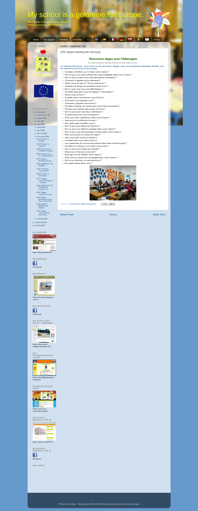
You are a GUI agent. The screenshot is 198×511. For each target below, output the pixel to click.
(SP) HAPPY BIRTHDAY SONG (42, 206)
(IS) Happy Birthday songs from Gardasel (44, 199)
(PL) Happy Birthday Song (43, 160)
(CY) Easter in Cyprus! (42, 145)
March (40, 133)
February (41, 136)
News (36, 39)
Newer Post (67, 214)
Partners (64, 39)
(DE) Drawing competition (42, 170)
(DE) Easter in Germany (42, 175)
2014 (38, 222)
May (39, 127)
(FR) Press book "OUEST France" (44, 150)
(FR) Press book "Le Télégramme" (44, 155)
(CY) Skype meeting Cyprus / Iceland (44, 180)
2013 (38, 225)
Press (156, 39)
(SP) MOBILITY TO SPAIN (44, 165)
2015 (38, 112)
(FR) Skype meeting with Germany (43, 213)
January (40, 219)
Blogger (136, 504)
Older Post (159, 214)
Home (113, 214)
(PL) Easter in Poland (42, 140)
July (39, 121)
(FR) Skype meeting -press (44, 193)
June (39, 124)
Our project (49, 39)
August (40, 118)
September (42, 115)
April (39, 130)
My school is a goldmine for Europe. (86, 15)
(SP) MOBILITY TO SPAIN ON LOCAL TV (44, 187)
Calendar (77, 39)
